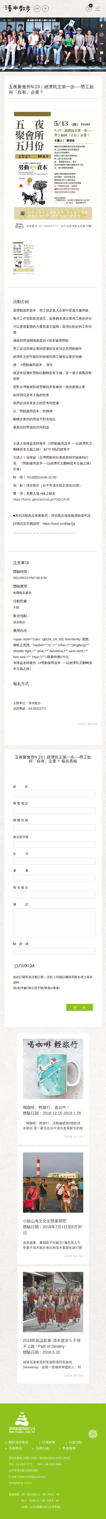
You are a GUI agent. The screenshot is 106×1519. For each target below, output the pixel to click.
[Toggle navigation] (98, 8)
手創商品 (15, 1448)
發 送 (79, 1007)
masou (28, 1482)
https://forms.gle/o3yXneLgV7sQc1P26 (41, 499)
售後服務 (69, 1448)
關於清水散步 (18, 1442)
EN (37, 8)
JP (45, 8)
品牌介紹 (42, 1448)
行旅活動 (75, 1442)
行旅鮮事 (48, 1442)
